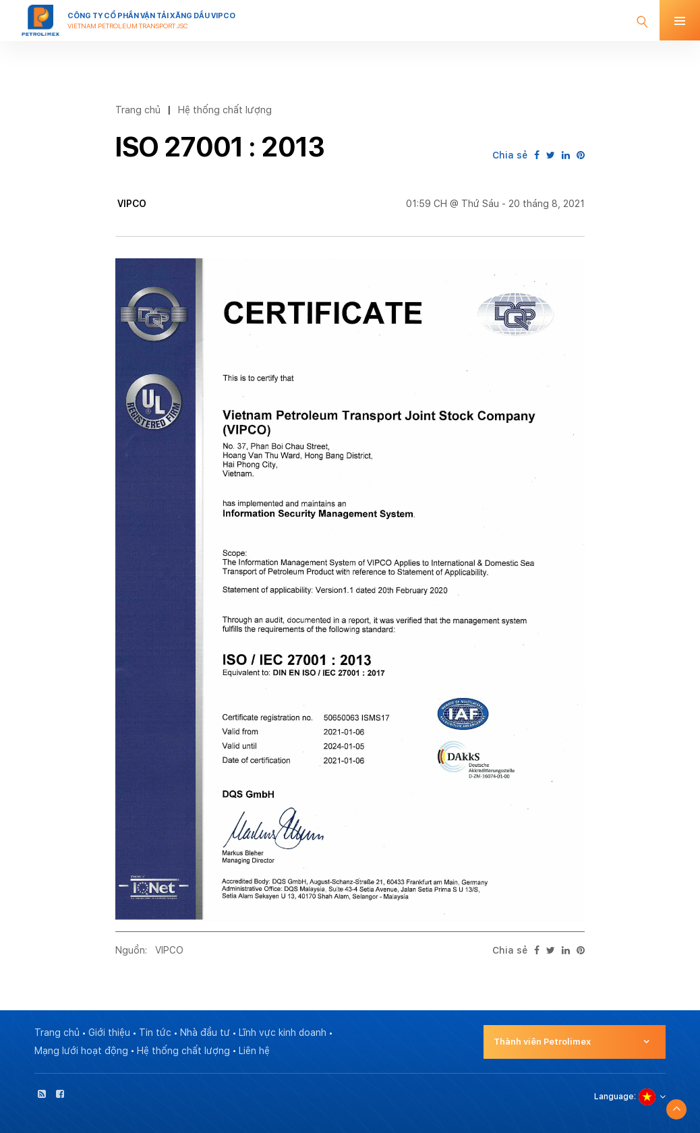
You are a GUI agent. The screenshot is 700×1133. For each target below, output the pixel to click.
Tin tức (155, 1032)
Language (614, 1096)
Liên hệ (254, 1050)
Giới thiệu (109, 1032)
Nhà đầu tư (205, 1032)
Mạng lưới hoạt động (81, 1050)
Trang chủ (138, 109)
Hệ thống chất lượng (224, 109)
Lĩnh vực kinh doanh (282, 1032)
